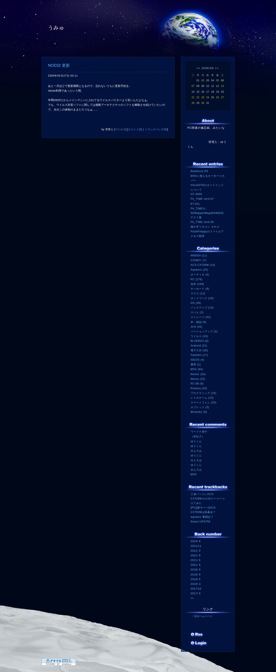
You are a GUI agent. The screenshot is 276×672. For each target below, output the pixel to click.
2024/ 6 (196, 541)
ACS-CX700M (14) (203, 264)
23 (202, 97)
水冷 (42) (197, 326)
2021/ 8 (196, 555)
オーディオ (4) (200, 274)
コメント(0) (135, 129)
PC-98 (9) (197, 383)
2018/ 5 (196, 579)
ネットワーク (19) (202, 298)
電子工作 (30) (199, 350)
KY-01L (195, 203)
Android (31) (199, 345)
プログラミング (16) (204, 393)
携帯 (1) (196, 364)
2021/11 (196, 546)
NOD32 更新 (59, 65)
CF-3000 (196, 194)
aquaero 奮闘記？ (202, 516)
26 (217, 97)
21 (193, 97)
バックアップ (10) (202, 307)
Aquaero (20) (199, 269)
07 (193, 86)
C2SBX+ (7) (199, 260)
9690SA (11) (199, 255)
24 (207, 97)
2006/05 (208, 68)
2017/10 (196, 588)
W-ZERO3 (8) (200, 340)
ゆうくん (196, 441)
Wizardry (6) (199, 411)
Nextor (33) (198, 374)
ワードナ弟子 (199, 431)
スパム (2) (197, 312)
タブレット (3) (200, 407)
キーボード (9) (200, 288)
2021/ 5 (196, 564)
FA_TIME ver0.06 (202, 222)
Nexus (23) (198, 378)
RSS (197, 635)
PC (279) (197, 279)
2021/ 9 (196, 550)
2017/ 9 (196, 593)
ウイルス (120, 129)
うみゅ (56, 27)
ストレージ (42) (201, 317)
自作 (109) (197, 284)
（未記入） (198, 436)
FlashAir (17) (199, 355)
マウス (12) (198, 293)
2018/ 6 (196, 574)
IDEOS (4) (197, 359)
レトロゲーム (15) (202, 397)
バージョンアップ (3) (204, 331)
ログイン (199, 643)
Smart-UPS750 (201, 521)
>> (217, 68)
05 (217, 80)
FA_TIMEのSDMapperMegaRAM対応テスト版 (207, 213)
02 (202, 80)
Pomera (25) (199, 388)
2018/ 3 (196, 584)
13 (222, 86)
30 (202, 102)
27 (222, 97)
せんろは (196, 450)
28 (193, 102)
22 (197, 97)
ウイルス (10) (199, 336)
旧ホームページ (203, 616)
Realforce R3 (199, 171)
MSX (194, 474)
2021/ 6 (196, 560)
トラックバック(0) (156, 129)
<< (198, 68)
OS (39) (196, 302)
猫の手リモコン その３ (205, 226)
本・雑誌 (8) (199, 322)
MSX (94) (197, 369)
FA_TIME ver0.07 (202, 198)
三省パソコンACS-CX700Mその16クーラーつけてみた (208, 498)
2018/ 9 (196, 569)
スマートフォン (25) (204, 402)
